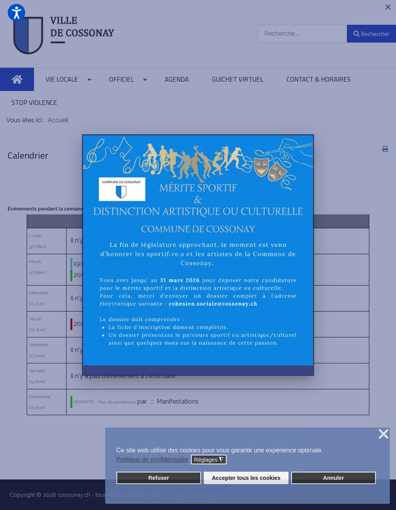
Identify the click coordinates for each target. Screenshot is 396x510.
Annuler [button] (333, 478)
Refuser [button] (158, 478)
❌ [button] (383, 434)
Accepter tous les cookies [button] (246, 478)
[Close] (388, 7)
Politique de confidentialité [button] (152, 459)
